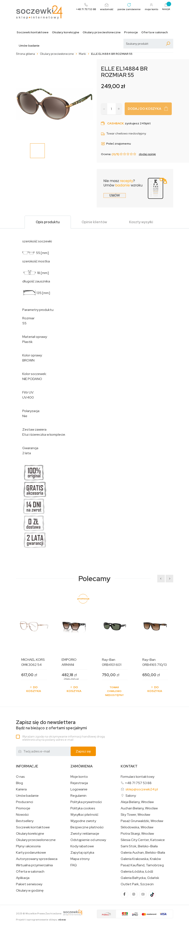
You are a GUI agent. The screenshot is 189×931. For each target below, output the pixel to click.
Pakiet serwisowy (29, 884)
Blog (19, 783)
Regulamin (78, 796)
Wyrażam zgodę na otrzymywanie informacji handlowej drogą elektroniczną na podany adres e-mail (63, 738)
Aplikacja (22, 878)
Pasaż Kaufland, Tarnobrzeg (142, 865)
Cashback (115, 123)
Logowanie (78, 789)
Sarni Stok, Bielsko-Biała (139, 846)
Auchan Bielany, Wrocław (139, 808)
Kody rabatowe (82, 846)
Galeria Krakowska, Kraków (141, 859)
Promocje (131, 32)
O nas (20, 777)
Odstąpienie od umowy (88, 840)
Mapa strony (80, 859)
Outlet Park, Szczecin (137, 884)
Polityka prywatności (86, 802)
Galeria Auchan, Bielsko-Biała (143, 852)
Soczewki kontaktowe (32, 32)
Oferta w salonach (154, 32)
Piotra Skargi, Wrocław (137, 834)
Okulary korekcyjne (65, 32)
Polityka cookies (82, 808)
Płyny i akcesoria (28, 846)
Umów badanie (29, 45)
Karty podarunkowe (31, 852)
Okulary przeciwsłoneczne (101, 32)
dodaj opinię (147, 154)
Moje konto (79, 777)
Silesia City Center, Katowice (143, 840)
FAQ (73, 865)
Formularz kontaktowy (137, 776)
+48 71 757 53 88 (138, 783)
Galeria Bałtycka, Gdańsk (140, 878)
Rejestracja (79, 783)
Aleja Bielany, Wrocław (137, 802)
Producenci (24, 802)
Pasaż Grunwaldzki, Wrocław (142, 821)
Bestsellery (24, 821)
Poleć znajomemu (116, 143)
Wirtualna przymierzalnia (34, 865)
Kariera (21, 789)
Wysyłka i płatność (84, 815)
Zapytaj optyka (82, 852)
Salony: (131, 795)
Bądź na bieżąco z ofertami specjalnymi (51, 725)
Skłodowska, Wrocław (137, 827)
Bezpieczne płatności (86, 827)
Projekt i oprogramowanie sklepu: (41, 919)
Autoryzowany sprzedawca (36, 859)
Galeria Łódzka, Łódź (137, 871)
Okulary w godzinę (30, 890)
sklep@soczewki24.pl (142, 789)
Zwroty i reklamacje (84, 834)
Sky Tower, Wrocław (135, 815)
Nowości (22, 815)
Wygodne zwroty (83, 821)
